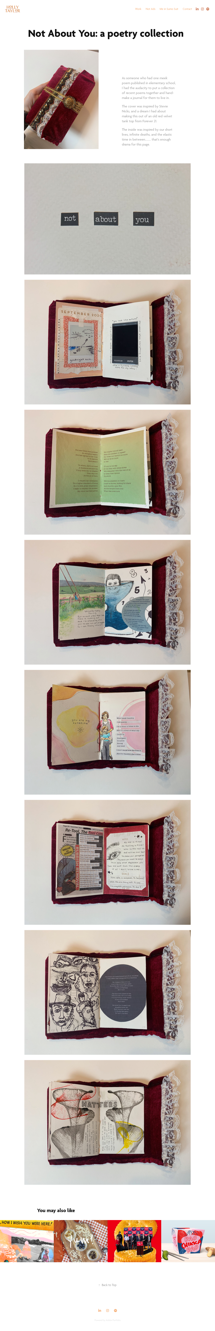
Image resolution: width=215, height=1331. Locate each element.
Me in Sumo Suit (169, 9)
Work (138, 9)
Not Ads (150, 9)
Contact (187, 9)
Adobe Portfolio (113, 1320)
